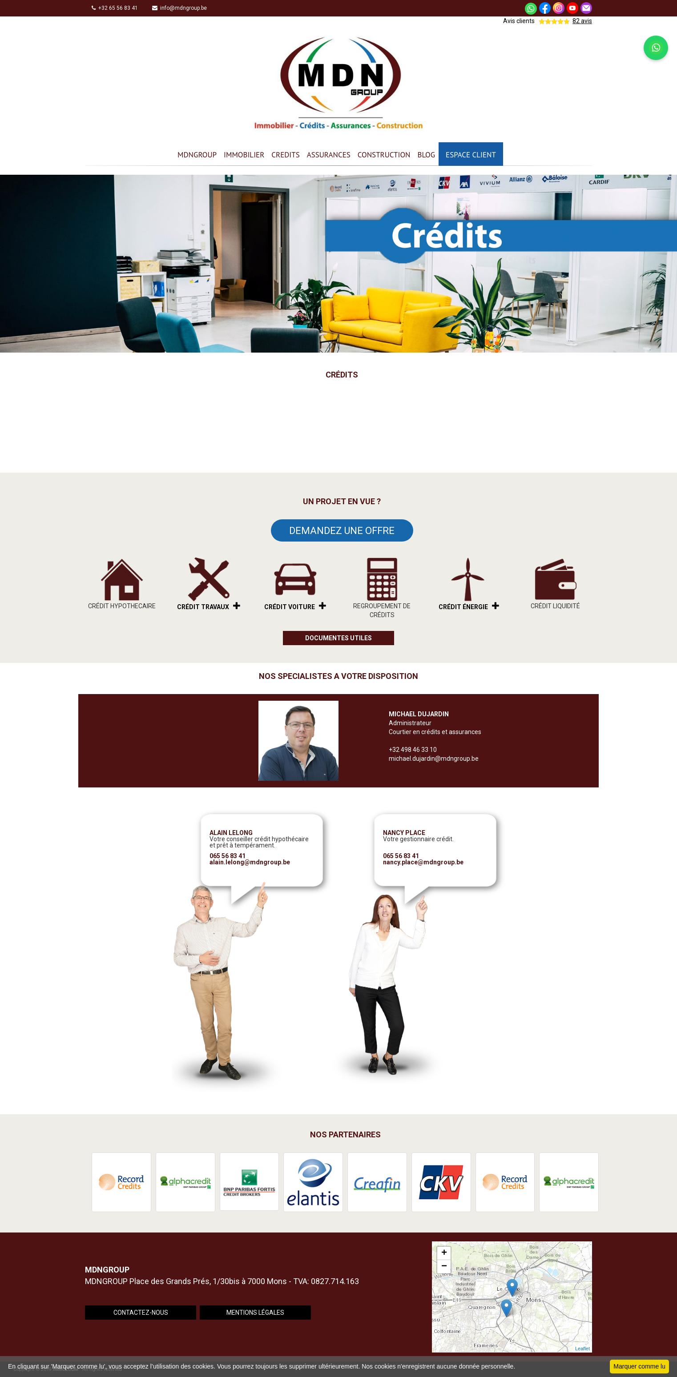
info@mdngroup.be (179, 8)
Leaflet (582, 1348)
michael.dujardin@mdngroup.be (434, 758)
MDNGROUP (197, 155)
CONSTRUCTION (384, 155)
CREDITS (285, 155)
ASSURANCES (329, 155)
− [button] (444, 1266)
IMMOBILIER (244, 155)
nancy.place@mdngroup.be (423, 862)
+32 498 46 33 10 (413, 749)
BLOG (426, 155)
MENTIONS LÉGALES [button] (255, 1312)
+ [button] (444, 1253)
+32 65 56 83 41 (115, 8)
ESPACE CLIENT (471, 155)
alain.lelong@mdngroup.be (250, 862)
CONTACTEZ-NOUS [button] (140, 1312)
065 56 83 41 (228, 855)
